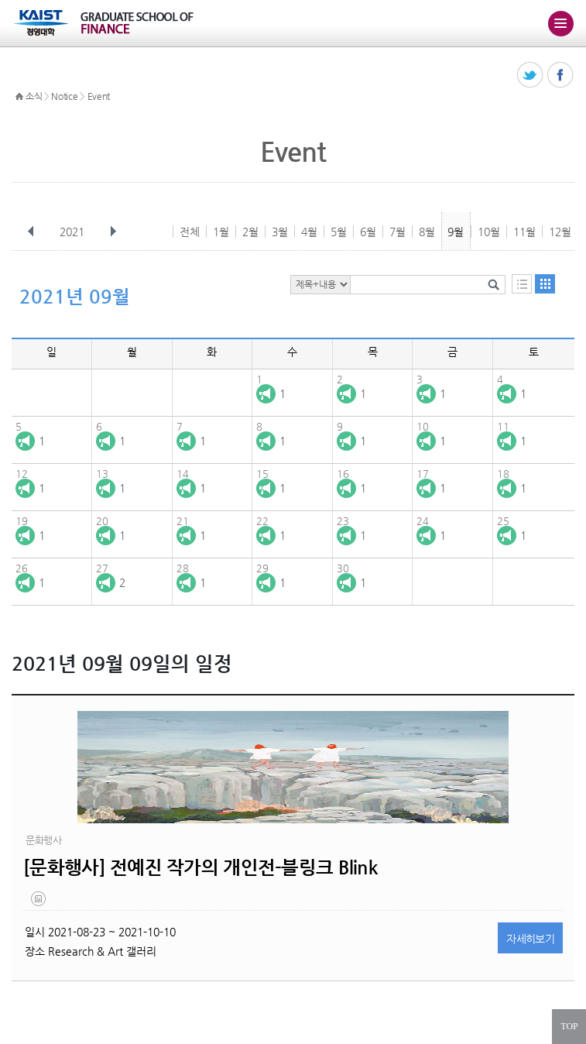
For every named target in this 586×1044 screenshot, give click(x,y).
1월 (221, 231)
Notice (64, 96)
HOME (19, 97)
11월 (524, 231)
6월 (368, 231)
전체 (190, 231)
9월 (455, 231)
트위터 (530, 75)
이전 (31, 231)
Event (99, 96)
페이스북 (560, 75)
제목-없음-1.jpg (39, 902)
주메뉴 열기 (560, 23)
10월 (489, 231)
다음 (113, 231)
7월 (397, 231)
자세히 (530, 938)
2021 (73, 231)
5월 (339, 231)
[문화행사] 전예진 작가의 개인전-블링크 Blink (200, 867)
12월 (560, 231)
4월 (309, 231)
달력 (545, 284)
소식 (34, 96)
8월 (427, 231)
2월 (250, 231)
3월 (280, 231)
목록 (522, 284)
